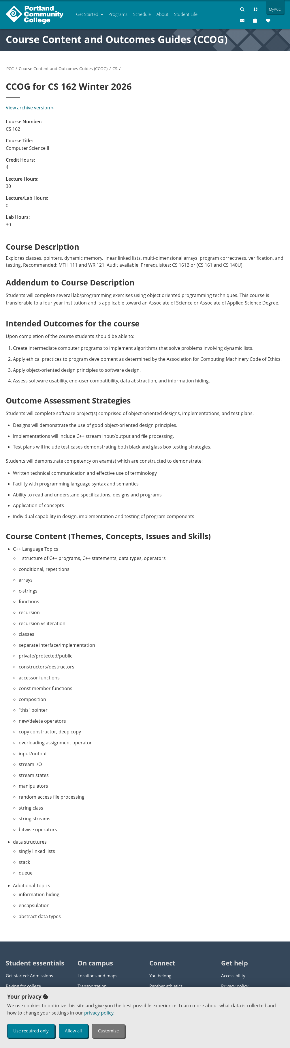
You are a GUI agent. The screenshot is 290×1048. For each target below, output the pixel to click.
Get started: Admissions (29, 975)
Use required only (31, 1031)
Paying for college (23, 986)
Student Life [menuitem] (185, 14)
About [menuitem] (162, 14)
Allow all (73, 1031)
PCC (10, 68)
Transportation (92, 986)
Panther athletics (165, 986)
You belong (160, 975)
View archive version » (30, 107)
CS (114, 68)
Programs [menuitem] (117, 14)
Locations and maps (97, 975)
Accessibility (233, 975)
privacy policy (98, 1013)
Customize (108, 1031)
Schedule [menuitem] (142, 14)
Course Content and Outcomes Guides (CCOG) (117, 39)
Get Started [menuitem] (87, 14)
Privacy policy (234, 986)
